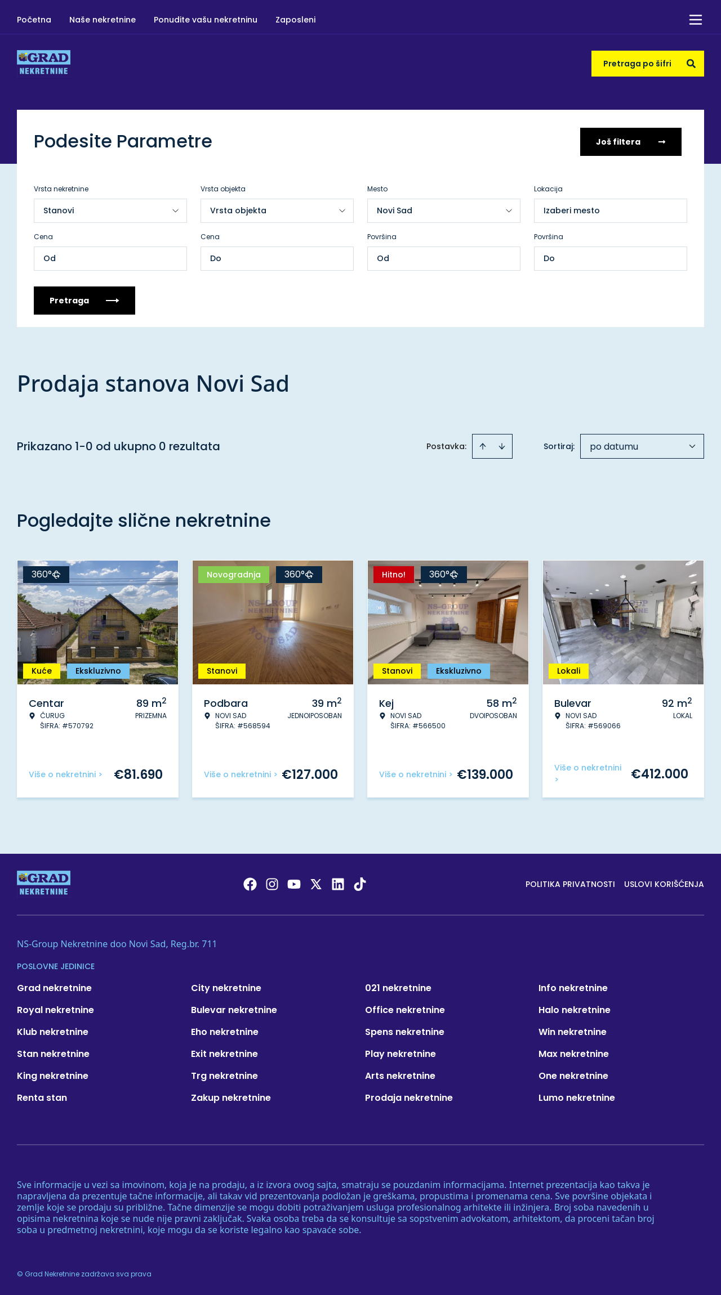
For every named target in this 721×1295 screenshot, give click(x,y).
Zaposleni (295, 19)
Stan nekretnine (53, 1052)
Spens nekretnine (404, 1030)
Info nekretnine (573, 986)
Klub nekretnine (52, 1030)
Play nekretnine (400, 1052)
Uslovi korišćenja (664, 883)
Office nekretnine (405, 1008)
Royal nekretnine (55, 1008)
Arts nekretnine (400, 1074)
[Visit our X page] (316, 883)
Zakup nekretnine (231, 1096)
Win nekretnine (572, 1030)
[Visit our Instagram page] (272, 883)
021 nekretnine (398, 986)
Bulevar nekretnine (234, 1008)
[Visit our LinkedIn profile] (338, 883)
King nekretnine (52, 1074)
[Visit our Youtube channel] (294, 883)
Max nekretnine (573, 1052)
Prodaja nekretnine (409, 1096)
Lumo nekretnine (576, 1096)
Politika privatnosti (570, 883)
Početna (34, 19)
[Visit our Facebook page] (250, 883)
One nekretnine (573, 1074)
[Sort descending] (501, 445)
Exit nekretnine (224, 1052)
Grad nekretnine (54, 986)
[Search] (691, 64)
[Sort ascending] (482, 445)
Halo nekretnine (574, 1008)
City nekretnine (226, 986)
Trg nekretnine (224, 1074)
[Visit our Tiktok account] (360, 883)
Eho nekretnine (225, 1030)
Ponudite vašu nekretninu (205, 19)
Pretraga (84, 299)
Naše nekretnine (102, 19)
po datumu (614, 445)
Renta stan (42, 1096)
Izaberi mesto (572, 209)
